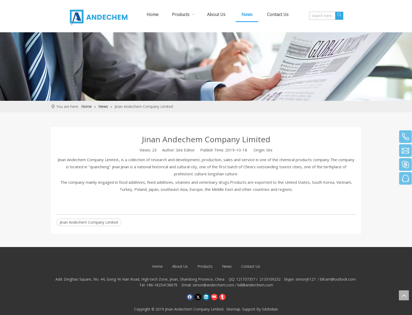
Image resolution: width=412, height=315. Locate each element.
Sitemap (233, 309)
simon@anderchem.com (213, 284)
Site (269, 150)
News (227, 266)
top (404, 295)
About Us (180, 266)
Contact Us (250, 266)
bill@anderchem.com (255, 284)
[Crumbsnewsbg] (206, 66)
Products (205, 266)
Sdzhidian (270, 309)
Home (157, 266)
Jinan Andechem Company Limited (89, 222)
